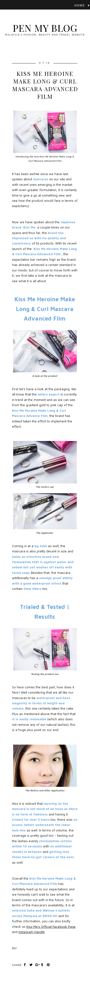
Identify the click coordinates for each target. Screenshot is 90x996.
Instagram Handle (31, 932)
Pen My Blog (45, 27)
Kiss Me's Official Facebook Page (51, 927)
